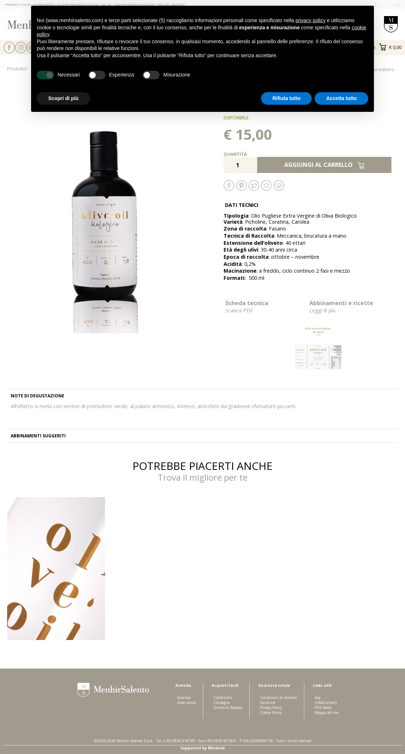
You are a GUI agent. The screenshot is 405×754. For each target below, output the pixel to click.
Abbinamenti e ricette (349, 306)
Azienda (184, 697)
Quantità (235, 154)
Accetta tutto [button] (341, 98)
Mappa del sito (327, 712)
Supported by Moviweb (202, 747)
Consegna (222, 702)
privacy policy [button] (310, 20)
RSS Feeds (323, 707)
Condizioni (223, 697)
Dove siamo (186, 702)
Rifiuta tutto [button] (286, 98)
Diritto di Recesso (228, 707)
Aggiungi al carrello (324, 165)
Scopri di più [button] (63, 98)
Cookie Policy (270, 712)
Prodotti (15, 69)
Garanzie (267, 702)
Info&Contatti (326, 702)
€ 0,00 (390, 47)
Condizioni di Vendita (278, 697)
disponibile (236, 118)
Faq (317, 697)
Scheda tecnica (265, 306)
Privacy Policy (271, 707)
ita (397, 5)
